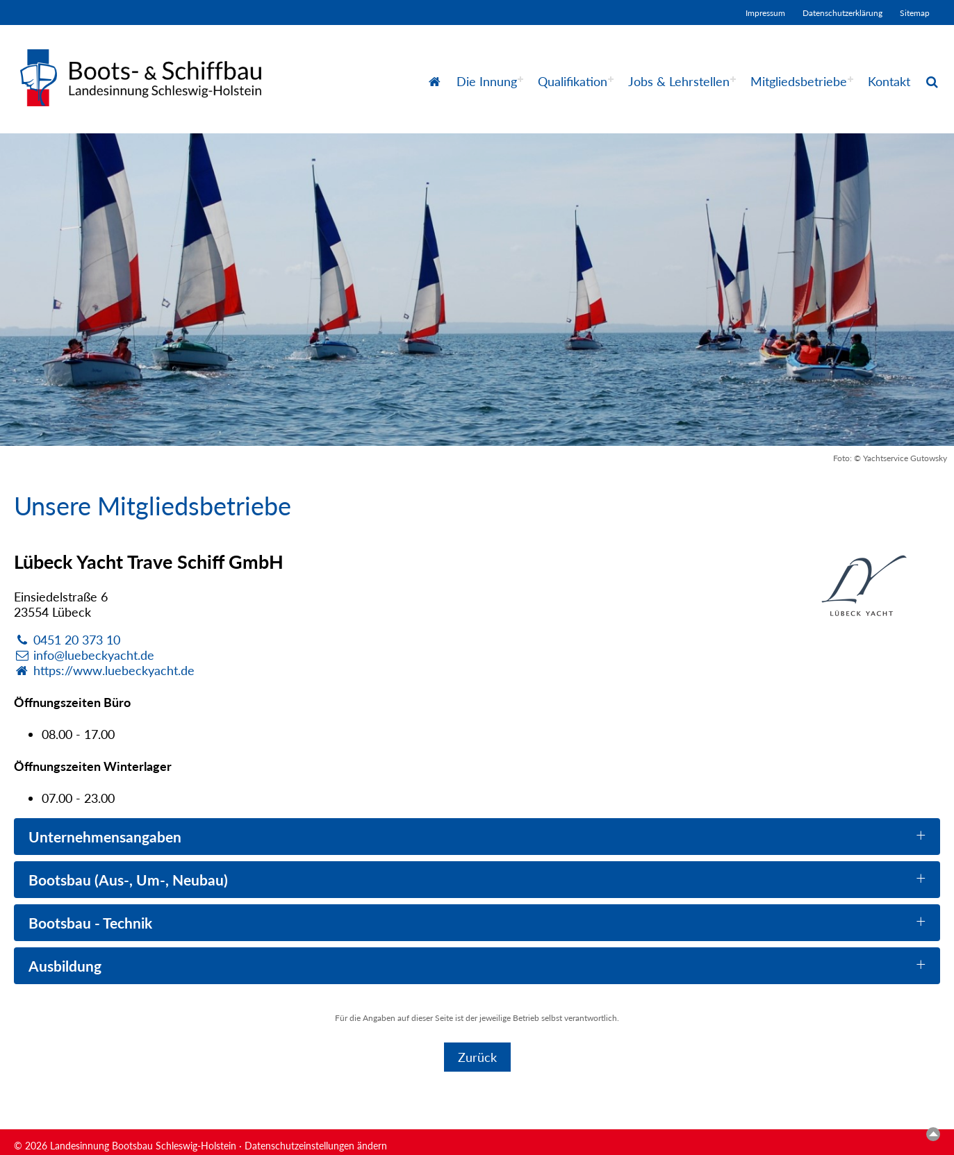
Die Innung (487, 81)
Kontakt (889, 81)
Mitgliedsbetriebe (798, 81)
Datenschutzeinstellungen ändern (316, 1146)
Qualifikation (572, 81)
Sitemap (915, 13)
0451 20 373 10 (67, 639)
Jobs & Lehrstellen (679, 81)
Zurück (477, 1057)
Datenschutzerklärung (842, 13)
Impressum (765, 13)
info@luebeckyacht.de (84, 655)
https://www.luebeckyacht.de (104, 670)
